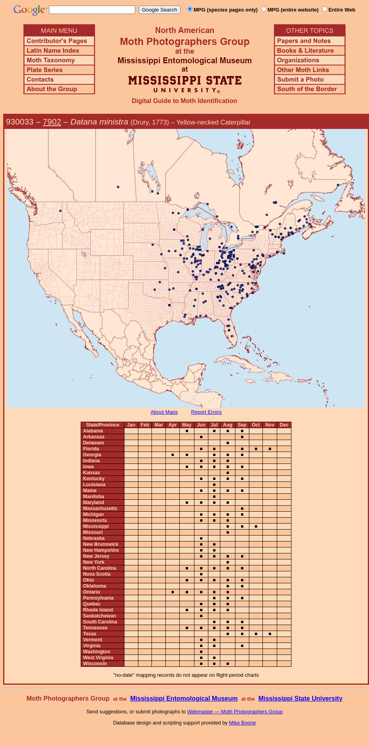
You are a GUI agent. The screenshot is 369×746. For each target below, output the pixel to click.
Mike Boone (242, 723)
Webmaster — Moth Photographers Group (235, 712)
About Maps (164, 412)
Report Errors (206, 412)
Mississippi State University (300, 698)
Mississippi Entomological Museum (183, 698)
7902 (52, 121)
